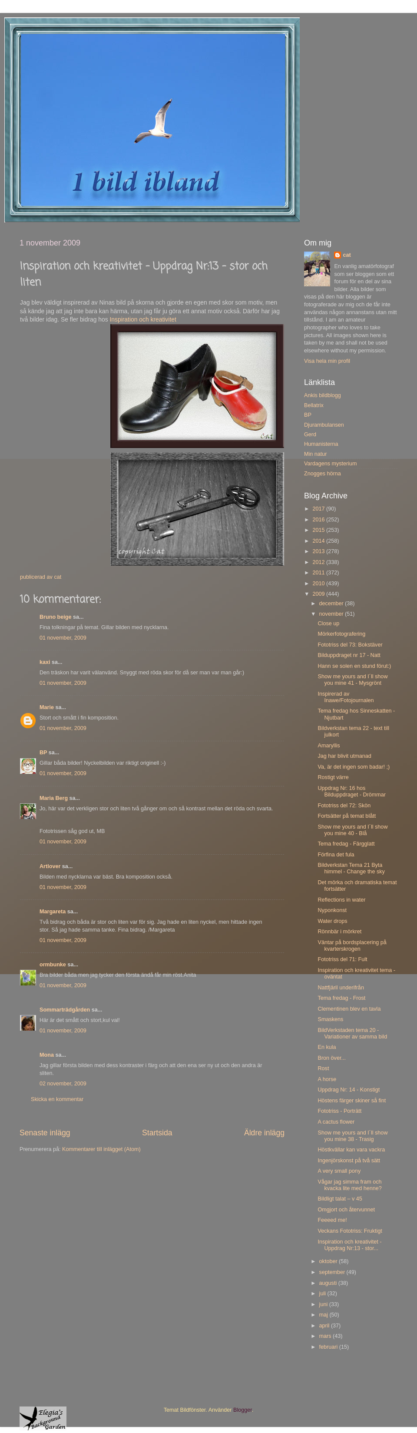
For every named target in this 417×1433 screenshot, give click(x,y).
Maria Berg (54, 798)
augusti (328, 1283)
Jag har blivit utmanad (344, 756)
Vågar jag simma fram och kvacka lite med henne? (349, 1185)
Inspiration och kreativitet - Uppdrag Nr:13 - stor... (349, 1245)
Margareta (53, 912)
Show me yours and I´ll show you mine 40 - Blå (352, 830)
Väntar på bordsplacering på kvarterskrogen (352, 945)
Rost (323, 1068)
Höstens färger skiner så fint (352, 1101)
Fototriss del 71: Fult (342, 959)
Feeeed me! (332, 1220)
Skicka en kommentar (57, 1099)
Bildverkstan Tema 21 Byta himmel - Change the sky (351, 868)
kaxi (45, 662)
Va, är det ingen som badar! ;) (354, 767)
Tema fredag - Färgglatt (346, 844)
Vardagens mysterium (330, 464)
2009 (319, 594)
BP (43, 753)
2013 (319, 551)
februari (329, 1347)
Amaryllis (329, 746)
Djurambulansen (324, 425)
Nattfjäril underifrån (341, 988)
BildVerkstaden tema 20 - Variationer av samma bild (352, 1033)
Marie (47, 707)
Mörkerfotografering (341, 634)
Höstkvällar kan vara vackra (351, 1150)
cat (347, 255)
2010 (319, 583)
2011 (319, 573)
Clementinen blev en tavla (349, 1009)
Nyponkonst (332, 910)
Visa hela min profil (327, 361)
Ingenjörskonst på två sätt (349, 1161)
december (332, 603)
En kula (327, 1047)
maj (324, 1315)
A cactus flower (336, 1122)
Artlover (50, 866)
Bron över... (331, 1058)
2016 (319, 520)
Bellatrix (314, 405)
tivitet (169, 319)
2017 (319, 509)
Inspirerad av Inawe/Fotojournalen (346, 697)
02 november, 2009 (63, 1084)
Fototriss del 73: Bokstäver (350, 645)
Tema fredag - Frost (341, 998)
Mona (47, 1055)
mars (326, 1336)
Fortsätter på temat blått (347, 816)
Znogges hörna (322, 474)
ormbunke (53, 965)
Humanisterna (321, 444)
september (333, 1272)
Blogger (242, 1410)
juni (324, 1304)
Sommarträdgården (65, 1010)
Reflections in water (341, 900)
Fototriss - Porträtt (339, 1111)
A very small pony (339, 1171)
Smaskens (330, 1019)
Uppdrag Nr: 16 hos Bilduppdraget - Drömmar (351, 791)
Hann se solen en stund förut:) (354, 666)
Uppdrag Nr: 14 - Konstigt (349, 1090)
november (332, 614)
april (325, 1326)
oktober (329, 1261)
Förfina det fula (336, 855)
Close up (328, 623)
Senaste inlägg (45, 1132)
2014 (319, 541)
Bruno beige (55, 617)
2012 (319, 562)
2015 (319, 530)
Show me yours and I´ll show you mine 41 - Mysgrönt (352, 679)
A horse (327, 1079)
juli (323, 1293)
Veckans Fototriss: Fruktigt (350, 1231)
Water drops (332, 921)
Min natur (315, 454)
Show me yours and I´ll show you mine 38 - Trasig (352, 1136)
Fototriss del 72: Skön (344, 806)
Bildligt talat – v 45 (340, 1199)
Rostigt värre (333, 777)
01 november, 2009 (63, 638)
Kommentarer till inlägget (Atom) (101, 1149)
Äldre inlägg (264, 1132)
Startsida (157, 1132)
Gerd (310, 434)
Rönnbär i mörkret (339, 932)
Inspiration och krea (135, 319)
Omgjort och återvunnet (346, 1210)
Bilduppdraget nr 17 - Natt (349, 655)
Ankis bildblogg (322, 395)
